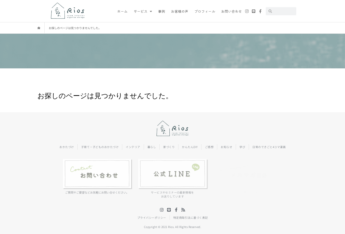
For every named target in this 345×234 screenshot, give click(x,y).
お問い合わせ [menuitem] (231, 11)
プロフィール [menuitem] (204, 11)
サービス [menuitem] (143, 11)
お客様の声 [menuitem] (179, 11)
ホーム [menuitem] (122, 11)
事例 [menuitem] (161, 11)
